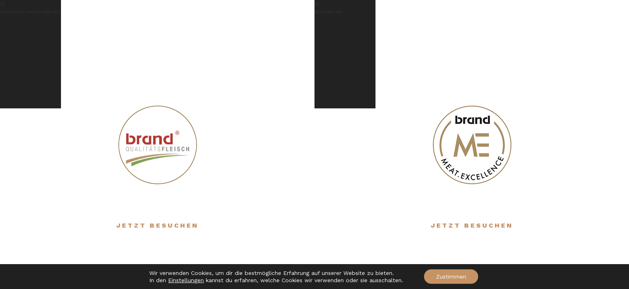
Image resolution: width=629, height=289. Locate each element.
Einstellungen (186, 280)
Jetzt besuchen (157, 225)
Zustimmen (451, 276)
